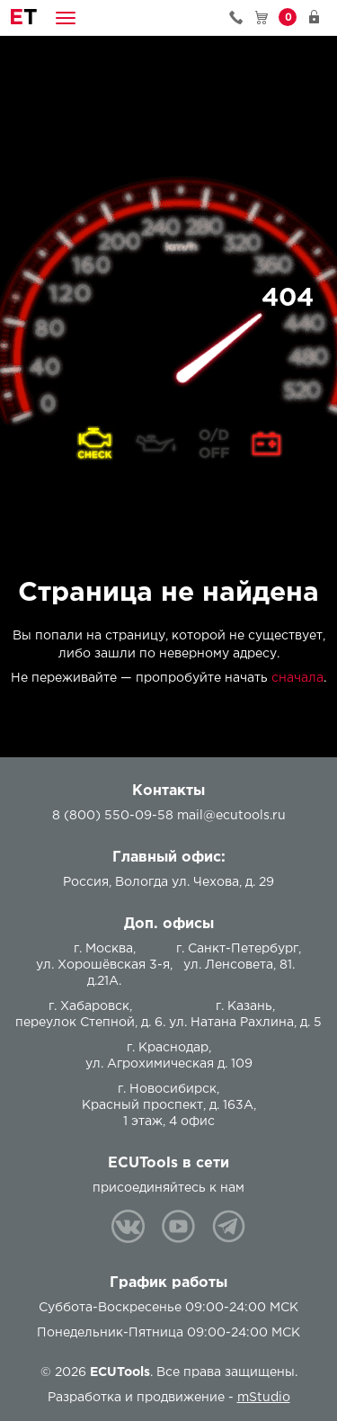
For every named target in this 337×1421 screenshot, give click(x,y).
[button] (65, 17)
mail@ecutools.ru (231, 815)
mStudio (263, 1397)
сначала (297, 678)
